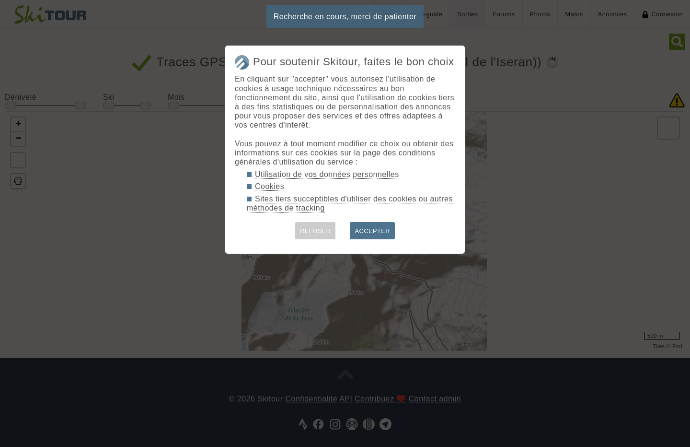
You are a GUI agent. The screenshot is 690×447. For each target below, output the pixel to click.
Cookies (269, 186)
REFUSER (315, 231)
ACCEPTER (372, 231)
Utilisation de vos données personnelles (327, 174)
